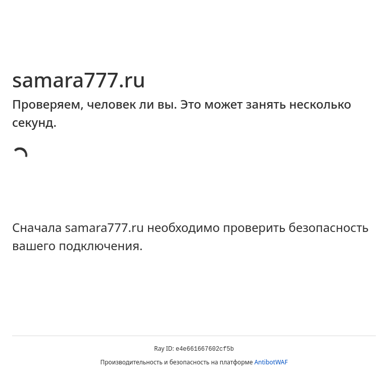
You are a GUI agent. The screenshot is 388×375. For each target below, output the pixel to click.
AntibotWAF (270, 362)
